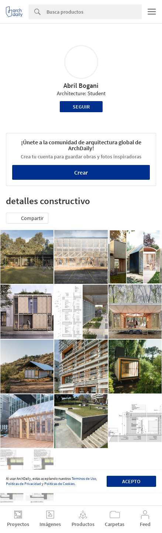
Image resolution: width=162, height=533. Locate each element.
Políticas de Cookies (59, 483)
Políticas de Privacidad (23, 483)
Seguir (81, 106)
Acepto (131, 481)
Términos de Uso (84, 478)
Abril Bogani (81, 85)
